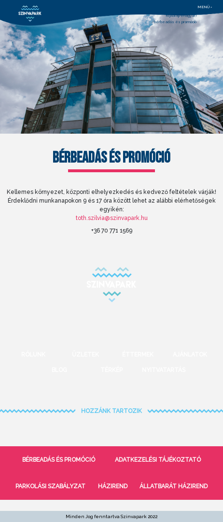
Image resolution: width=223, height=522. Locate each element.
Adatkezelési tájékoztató (158, 459)
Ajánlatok (190, 354)
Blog (59, 370)
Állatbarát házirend (173, 486)
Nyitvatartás (163, 370)
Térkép (111, 370)
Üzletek (85, 354)
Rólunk (33, 354)
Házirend (112, 486)
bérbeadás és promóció (175, 21)
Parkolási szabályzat (50, 486)
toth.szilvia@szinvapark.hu (112, 218)
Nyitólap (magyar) (181, 15)
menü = (204, 6)
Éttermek (137, 354)
